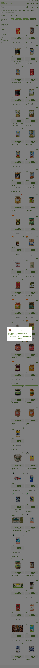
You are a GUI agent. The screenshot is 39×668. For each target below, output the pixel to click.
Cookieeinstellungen (19, 338)
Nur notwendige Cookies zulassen (14, 336)
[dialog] (19, 334)
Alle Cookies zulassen (27, 336)
